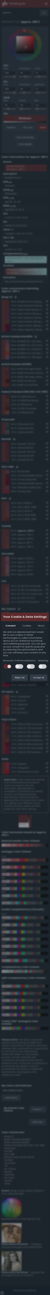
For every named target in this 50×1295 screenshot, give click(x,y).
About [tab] (41, 625)
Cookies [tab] (26, 625)
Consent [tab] (10, 625)
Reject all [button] (19, 677)
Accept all (38, 677)
